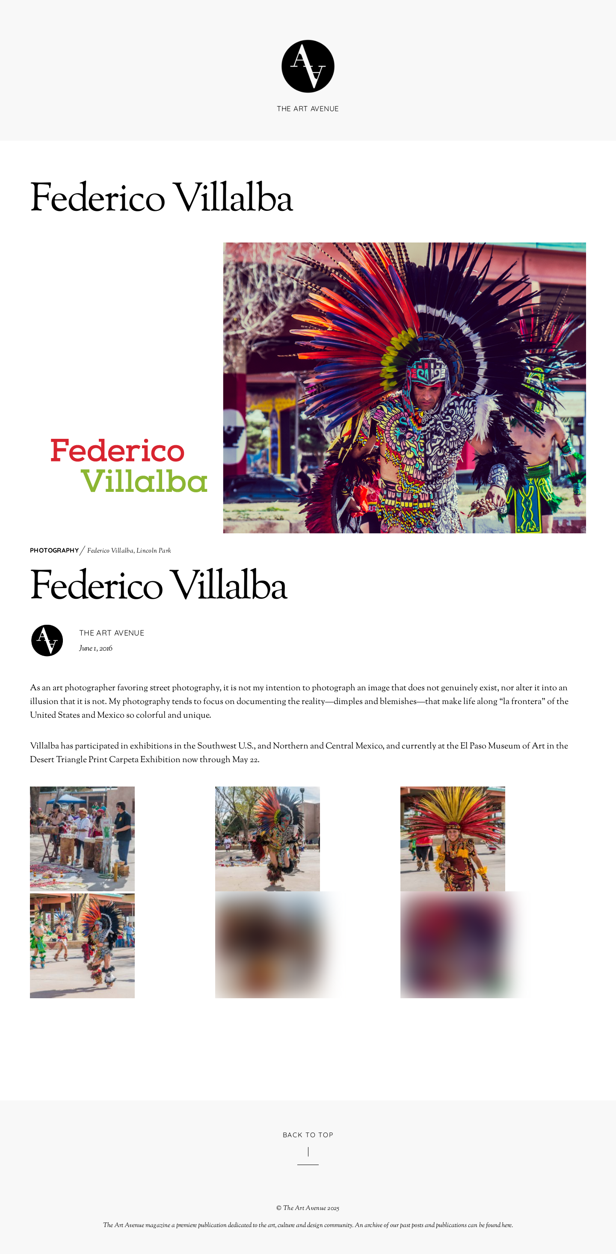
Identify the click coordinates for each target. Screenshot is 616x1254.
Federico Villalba (110, 551)
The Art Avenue (111, 633)
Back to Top (308, 1134)
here (507, 1225)
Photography (54, 550)
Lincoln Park (154, 551)
